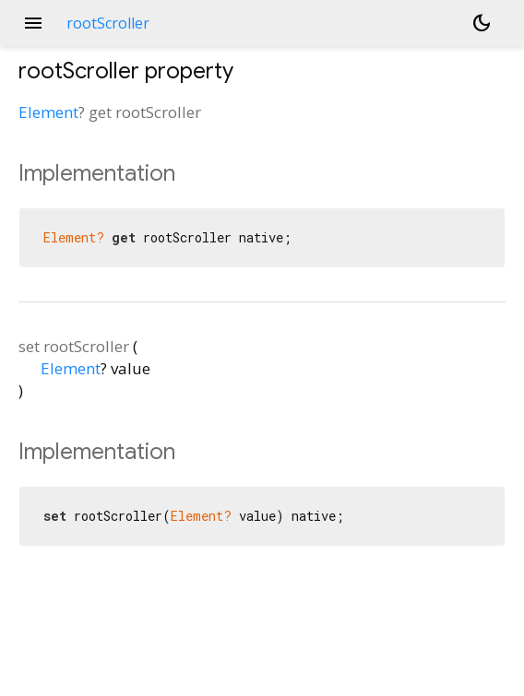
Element (48, 112)
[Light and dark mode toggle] (481, 23)
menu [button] (33, 23)
